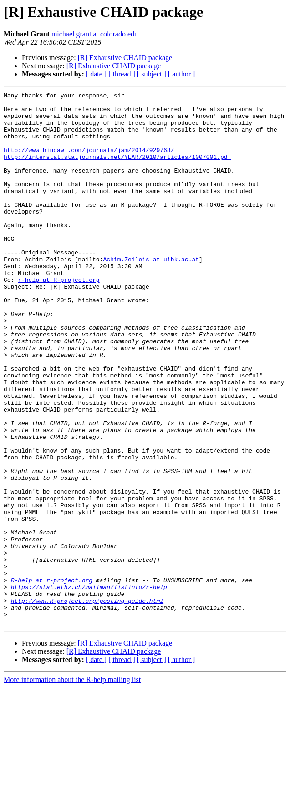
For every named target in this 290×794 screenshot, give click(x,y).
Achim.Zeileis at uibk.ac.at (151, 293)
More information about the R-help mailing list (72, 786)
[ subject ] (151, 74)
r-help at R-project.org (58, 318)
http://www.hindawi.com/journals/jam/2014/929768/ (89, 162)
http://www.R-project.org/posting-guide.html (87, 703)
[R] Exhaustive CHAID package (125, 57)
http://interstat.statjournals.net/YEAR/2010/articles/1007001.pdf (117, 170)
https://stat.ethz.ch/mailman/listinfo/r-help (89, 686)
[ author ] (181, 74)
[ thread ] (121, 74)
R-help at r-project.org (51, 678)
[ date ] (96, 74)
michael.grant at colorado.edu (94, 34)
